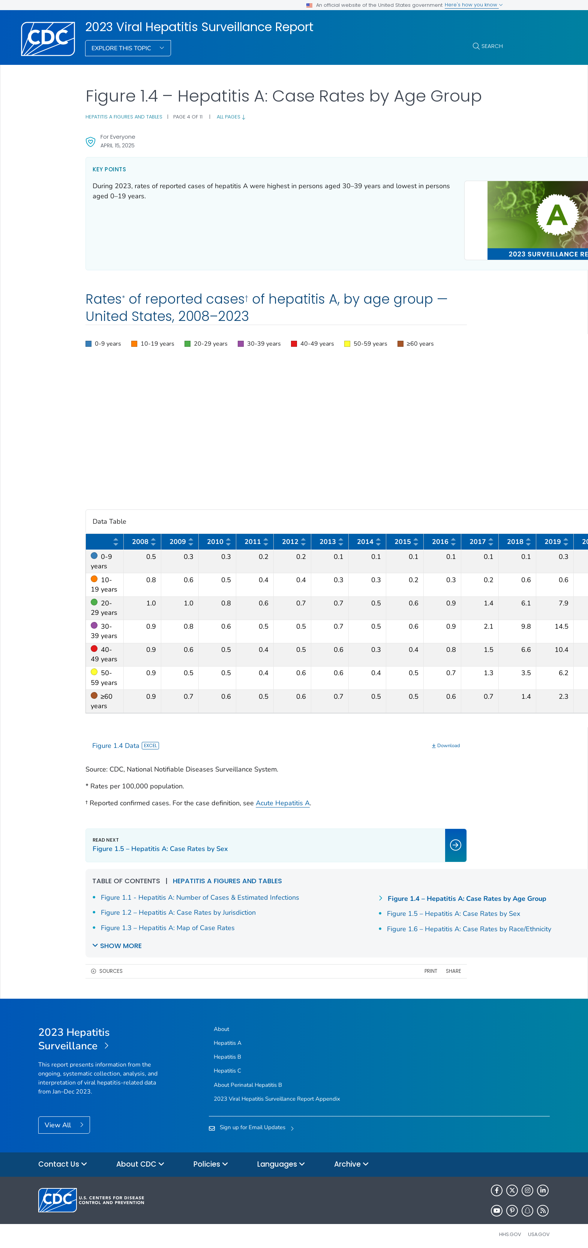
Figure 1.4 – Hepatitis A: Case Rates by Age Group (389, 910)
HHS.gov (510, 1230)
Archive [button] (351, 1160)
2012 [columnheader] (294, 539)
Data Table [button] (294, 518)
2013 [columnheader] (331, 539)
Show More (121, 942)
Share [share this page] (350, 967)
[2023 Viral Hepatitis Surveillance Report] (102, 1036)
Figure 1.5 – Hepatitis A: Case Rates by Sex (376, 925)
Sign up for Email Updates (252, 1123)
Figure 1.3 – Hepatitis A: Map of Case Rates (377, 893)
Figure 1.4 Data (125, 741)
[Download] (343, 742)
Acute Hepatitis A (283, 799)
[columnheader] (104, 538)
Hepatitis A (228, 1039)
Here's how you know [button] (474, 4)
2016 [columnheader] (444, 539)
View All (59, 1121)
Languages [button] (281, 1160)
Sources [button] (111, 967)
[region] (294, 340)
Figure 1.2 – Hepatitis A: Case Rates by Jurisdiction (178, 919)
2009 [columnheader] (181, 539)
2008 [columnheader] (144, 539)
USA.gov (539, 1230)
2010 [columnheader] (219, 539)
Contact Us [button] (62, 1160)
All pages (231, 116)
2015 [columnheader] (406, 539)
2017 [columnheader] (481, 539)
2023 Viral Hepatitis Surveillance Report (199, 27)
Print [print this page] (327, 967)
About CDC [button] (140, 1160)
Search (492, 46)
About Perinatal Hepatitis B (248, 1081)
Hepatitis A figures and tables (124, 116)
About (221, 1025)
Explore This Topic (122, 48)
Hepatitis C (227, 1067)
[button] (103, 340)
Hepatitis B (227, 1053)
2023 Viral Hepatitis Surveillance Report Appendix (277, 1095)
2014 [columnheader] (369, 539)
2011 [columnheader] (256, 539)
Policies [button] (211, 1160)
